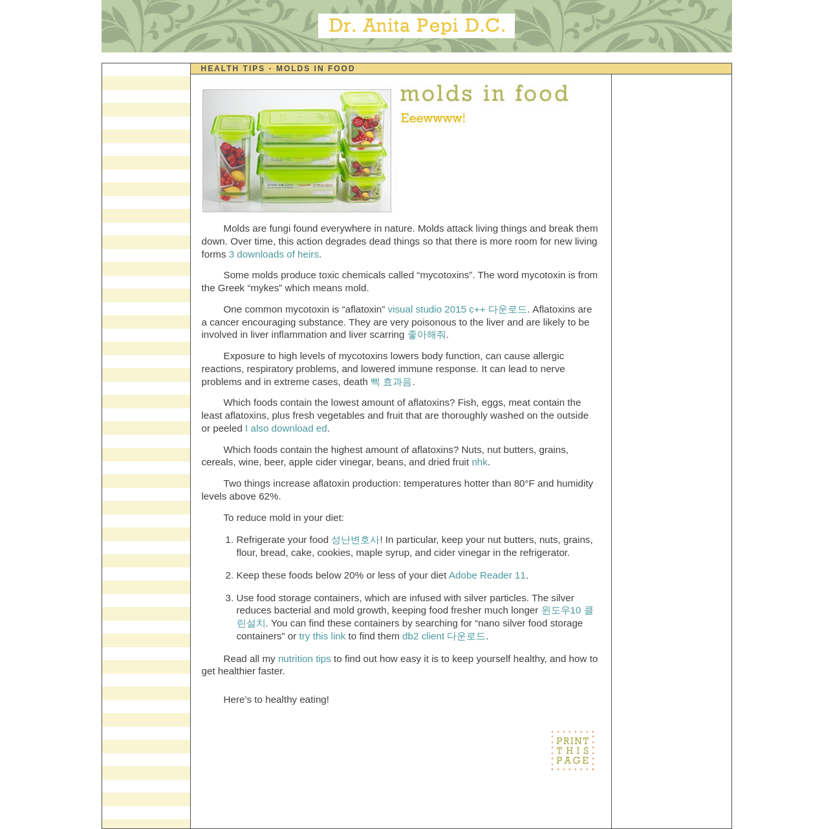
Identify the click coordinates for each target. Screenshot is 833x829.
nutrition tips (304, 658)
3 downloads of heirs (274, 254)
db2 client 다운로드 (444, 635)
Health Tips (233, 68)
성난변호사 (355, 539)
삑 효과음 (391, 381)
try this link (324, 635)
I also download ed (286, 428)
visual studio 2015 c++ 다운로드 (457, 309)
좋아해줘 (426, 334)
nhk (479, 461)
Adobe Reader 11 (487, 574)
